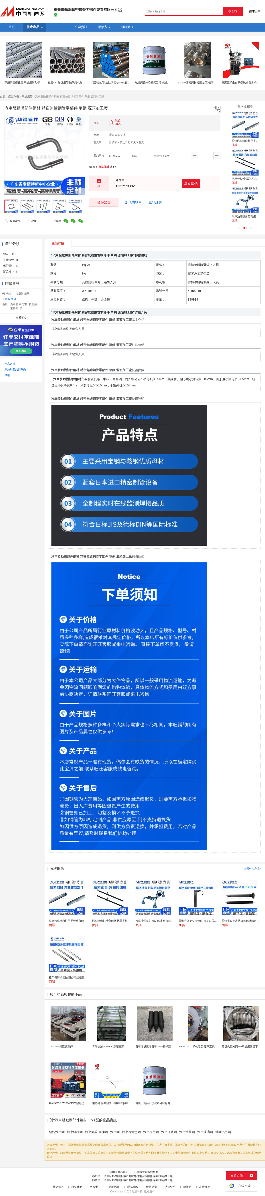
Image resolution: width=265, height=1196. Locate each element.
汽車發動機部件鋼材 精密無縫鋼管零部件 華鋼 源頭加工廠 (138, 1176)
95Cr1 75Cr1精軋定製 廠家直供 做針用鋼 (202, 1046)
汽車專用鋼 (151, 1132)
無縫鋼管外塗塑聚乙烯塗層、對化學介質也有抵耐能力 (167, 82)
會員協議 (151, 1186)
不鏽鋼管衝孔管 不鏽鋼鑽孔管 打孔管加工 (29, 82)
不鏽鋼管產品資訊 (117, 1172)
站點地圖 (114, 1186)
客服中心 (95, 1186)
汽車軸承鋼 (187, 1132)
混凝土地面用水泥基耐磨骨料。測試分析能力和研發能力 (168, 1103)
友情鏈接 (204, 1186)
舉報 (32, 220)
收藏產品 (12, 220)
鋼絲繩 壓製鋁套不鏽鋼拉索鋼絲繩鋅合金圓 (118, 1103)
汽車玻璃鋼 (205, 1132)
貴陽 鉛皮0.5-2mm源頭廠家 (108, 1046)
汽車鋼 (115, 1132)
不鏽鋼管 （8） (12, 259)
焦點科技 (137, 1191)
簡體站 (187, 1186)
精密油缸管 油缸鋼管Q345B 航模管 (111, 82)
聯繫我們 (76, 1186)
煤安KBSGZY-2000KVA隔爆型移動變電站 (73, 1103)
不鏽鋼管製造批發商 (146, 1172)
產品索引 (9, 363)
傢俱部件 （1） (12, 265)
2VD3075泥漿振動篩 (61, 1046)
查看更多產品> (252, 868)
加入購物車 (133, 202)
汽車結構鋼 (75, 1132)
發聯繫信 (103, 202)
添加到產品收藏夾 (15, 369)
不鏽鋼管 (27, 96)
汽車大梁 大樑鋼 (96, 1132)
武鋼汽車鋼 (223, 1132)
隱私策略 (132, 1186)
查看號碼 (191, 183)
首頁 (2, 96)
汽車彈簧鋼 (169, 1132)
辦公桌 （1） (10, 271)
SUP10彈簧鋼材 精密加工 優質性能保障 (201, 82)
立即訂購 (155, 202)
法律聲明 (170, 1186)
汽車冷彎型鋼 (131, 1132)
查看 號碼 (10, 299)
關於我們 (58, 1186)
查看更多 (21, 317)
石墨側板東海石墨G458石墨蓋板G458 (157, 1046)
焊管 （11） (10, 254)
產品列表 (13, 96)
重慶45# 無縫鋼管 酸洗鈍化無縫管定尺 (70, 82)
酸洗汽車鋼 (57, 1132)
